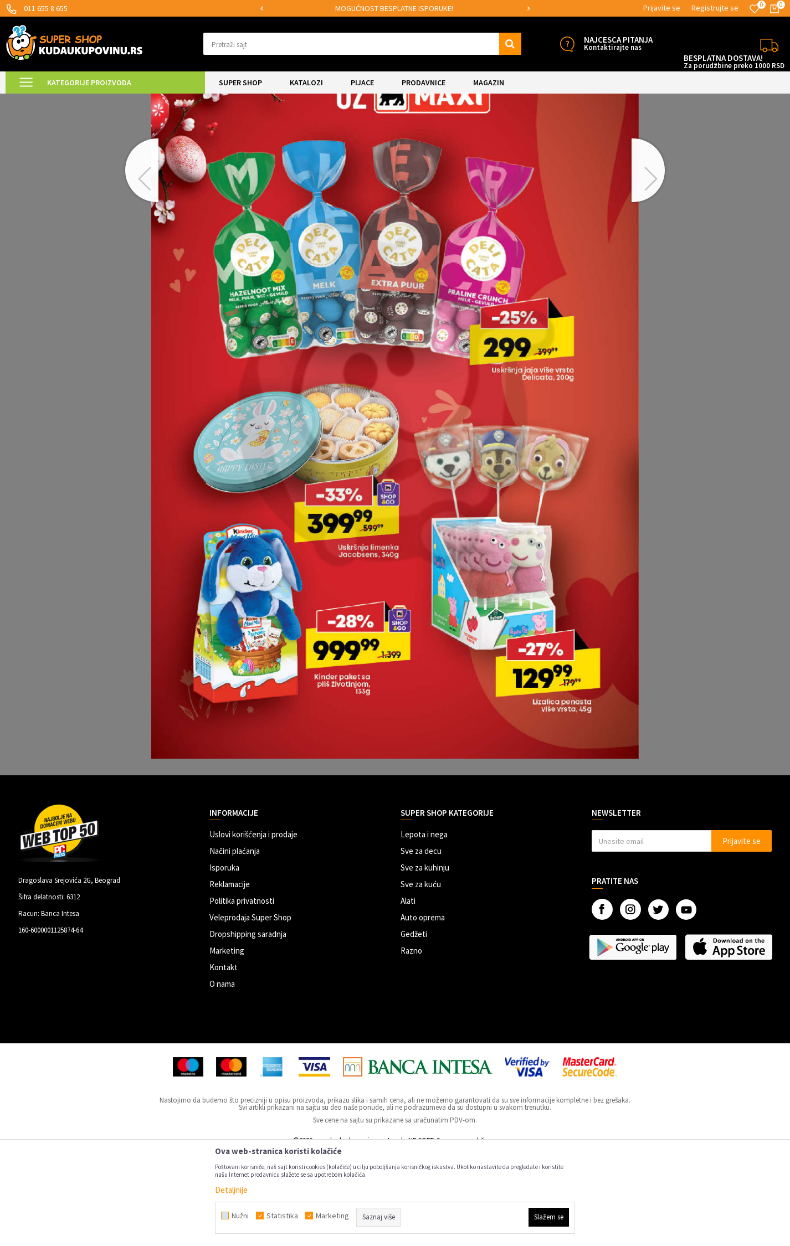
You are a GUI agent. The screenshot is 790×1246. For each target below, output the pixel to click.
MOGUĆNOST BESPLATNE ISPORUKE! (394, 8)
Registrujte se (714, 8)
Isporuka (224, 961)
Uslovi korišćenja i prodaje (253, 928)
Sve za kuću (421, 978)
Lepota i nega (424, 928)
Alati (408, 994)
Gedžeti (414, 1027)
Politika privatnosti (241, 994)
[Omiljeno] (755, 9)
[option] (395, 8)
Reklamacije (229, 978)
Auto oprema (423, 1011)
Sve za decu (421, 944)
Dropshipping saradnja (247, 1027)
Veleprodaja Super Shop (250, 1011)
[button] (362, 44)
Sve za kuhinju (425, 961)
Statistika (282, 1215)
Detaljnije (231, 1190)
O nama (222, 1077)
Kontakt (223, 1061)
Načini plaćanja (234, 944)
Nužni (240, 1215)
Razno (411, 1044)
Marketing (226, 1044)
